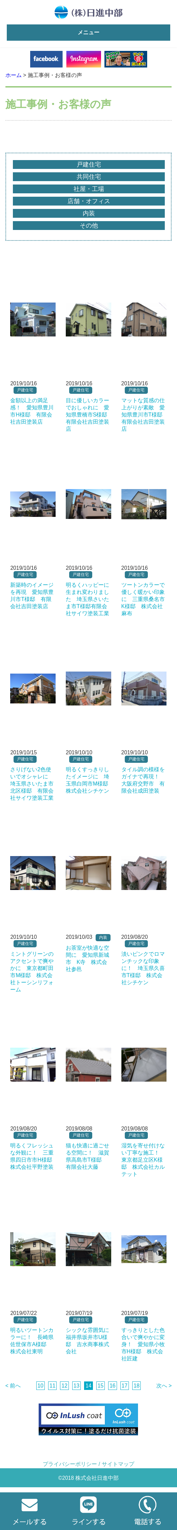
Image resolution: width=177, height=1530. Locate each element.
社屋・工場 (89, 189)
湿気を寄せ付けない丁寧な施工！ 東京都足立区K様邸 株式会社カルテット (143, 1160)
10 (40, 1386)
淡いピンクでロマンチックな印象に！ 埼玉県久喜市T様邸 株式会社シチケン (143, 968)
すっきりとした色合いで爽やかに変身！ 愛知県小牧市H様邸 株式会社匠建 (143, 1344)
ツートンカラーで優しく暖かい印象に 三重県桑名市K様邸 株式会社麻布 (143, 599)
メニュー (88, 32)
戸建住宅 (89, 164)
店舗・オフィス (88, 201)
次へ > (164, 1386)
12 (64, 1386)
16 (112, 1386)
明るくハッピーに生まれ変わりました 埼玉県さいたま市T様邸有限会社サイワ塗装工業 (87, 599)
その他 (89, 225)
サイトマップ (118, 1464)
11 (52, 1386)
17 (124, 1386)
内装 (89, 213)
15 (100, 1386)
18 (136, 1386)
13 (76, 1386)
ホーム (13, 75)
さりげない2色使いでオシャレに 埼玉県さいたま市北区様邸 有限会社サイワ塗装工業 (32, 784)
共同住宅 (89, 176)
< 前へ (13, 1386)
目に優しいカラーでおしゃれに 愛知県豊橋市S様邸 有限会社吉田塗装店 (89, 415)
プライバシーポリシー (70, 1464)
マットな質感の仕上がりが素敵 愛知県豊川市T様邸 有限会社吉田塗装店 (144, 415)
